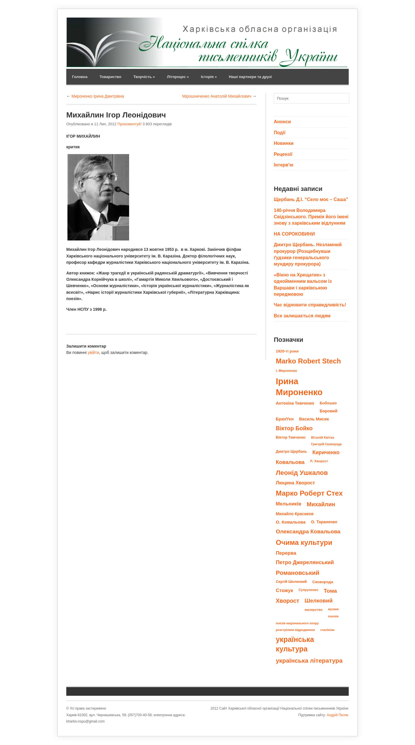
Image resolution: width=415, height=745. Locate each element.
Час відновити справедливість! (310, 304)
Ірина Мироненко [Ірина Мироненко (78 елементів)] (299, 386)
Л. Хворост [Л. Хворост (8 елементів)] (319, 461)
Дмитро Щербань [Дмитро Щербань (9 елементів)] (291, 452)
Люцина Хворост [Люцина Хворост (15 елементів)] (295, 482)
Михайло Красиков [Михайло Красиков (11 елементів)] (295, 513)
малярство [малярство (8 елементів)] (313, 609)
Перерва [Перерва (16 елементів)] (286, 553)
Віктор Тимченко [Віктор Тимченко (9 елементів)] (290, 437)
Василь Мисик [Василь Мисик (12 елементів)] (314, 419)
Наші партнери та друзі (250, 77)
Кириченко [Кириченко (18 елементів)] (325, 452)
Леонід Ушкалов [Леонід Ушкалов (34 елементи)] (302, 472)
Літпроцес (178, 77)
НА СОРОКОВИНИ (294, 234)
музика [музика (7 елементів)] (333, 609)
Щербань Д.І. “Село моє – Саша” (311, 199)
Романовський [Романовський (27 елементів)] (297, 572)
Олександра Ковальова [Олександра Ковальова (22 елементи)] (308, 531)
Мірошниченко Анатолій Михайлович (216, 96)
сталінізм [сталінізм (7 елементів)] (327, 630)
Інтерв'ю (283, 164)
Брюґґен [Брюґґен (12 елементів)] (285, 419)
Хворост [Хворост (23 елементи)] (287, 601)
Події (279, 132)
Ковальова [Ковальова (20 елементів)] (290, 462)
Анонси (282, 121)
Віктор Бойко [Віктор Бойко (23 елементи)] (294, 428)
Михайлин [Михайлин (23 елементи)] (321, 504)
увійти (93, 352)
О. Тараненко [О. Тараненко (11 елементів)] (324, 522)
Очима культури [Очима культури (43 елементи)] (304, 542)
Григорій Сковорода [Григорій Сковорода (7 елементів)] (326, 444)
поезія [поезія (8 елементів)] (333, 616)
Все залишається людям (302, 315)
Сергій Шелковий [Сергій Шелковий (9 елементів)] (291, 582)
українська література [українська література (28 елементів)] (309, 660)
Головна (79, 77)
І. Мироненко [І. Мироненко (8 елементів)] (286, 370)
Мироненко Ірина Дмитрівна (97, 96)
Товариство (110, 77)
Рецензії (283, 154)
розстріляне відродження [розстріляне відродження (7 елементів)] (295, 630)
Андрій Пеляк (337, 715)
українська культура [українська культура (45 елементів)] (295, 644)
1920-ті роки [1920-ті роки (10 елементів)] (287, 351)
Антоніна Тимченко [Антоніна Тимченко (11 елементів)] (295, 403)
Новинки (284, 143)
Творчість (144, 77)
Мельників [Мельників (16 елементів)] (288, 504)
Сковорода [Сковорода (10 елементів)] (322, 582)
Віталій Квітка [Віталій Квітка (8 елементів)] (322, 437)
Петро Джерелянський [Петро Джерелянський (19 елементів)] (305, 562)
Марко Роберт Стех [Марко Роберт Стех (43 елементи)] (309, 493)
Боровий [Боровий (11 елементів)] (328, 411)
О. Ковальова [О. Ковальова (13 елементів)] (290, 522)
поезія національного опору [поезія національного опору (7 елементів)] (297, 623)
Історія (209, 77)
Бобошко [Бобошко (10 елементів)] (328, 403)
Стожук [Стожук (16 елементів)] (284, 590)
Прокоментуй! (129, 124)
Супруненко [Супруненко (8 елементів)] (308, 590)
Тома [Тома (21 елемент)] (330, 591)
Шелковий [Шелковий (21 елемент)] (319, 601)
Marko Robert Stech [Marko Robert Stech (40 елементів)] (308, 361)
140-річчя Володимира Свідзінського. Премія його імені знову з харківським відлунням (311, 217)
